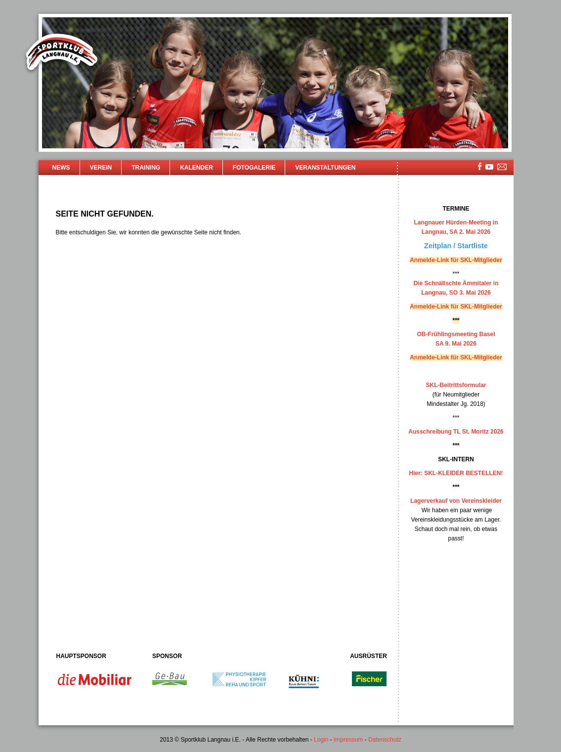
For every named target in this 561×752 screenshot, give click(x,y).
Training (145, 167)
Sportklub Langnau (62, 53)
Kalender (196, 167)
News (61, 167)
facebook (479, 166)
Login (321, 739)
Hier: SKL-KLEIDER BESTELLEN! (456, 473)
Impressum (348, 739)
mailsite (502, 167)
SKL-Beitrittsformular (456, 385)
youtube (489, 167)
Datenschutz (384, 739)
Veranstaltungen (325, 167)
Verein (101, 167)
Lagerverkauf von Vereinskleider (456, 500)
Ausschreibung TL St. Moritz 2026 (455, 431)
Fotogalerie (254, 167)
